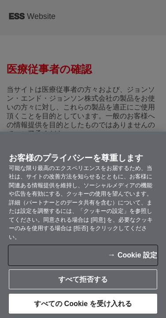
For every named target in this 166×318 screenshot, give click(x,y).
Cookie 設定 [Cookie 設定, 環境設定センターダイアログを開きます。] (39, 256)
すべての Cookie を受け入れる (83, 280)
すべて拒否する (83, 304)
